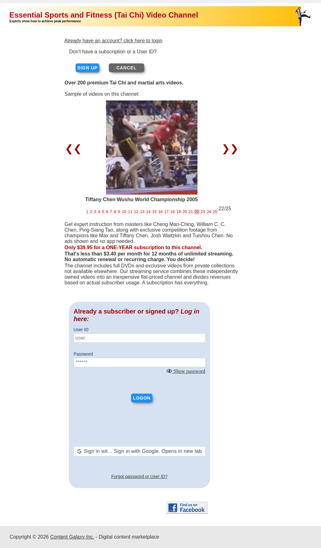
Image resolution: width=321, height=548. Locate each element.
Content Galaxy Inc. (72, 537)
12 (136, 212)
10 (124, 212)
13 (142, 212)
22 (197, 212)
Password (83, 354)
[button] (139, 451)
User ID (81, 329)
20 (184, 212)
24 (209, 212)
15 (154, 212)
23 (203, 212)
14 (148, 212)
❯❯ (229, 148)
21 (191, 212)
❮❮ (75, 148)
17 (166, 212)
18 (173, 212)
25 (215, 212)
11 (130, 212)
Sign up (87, 67)
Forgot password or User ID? (139, 476)
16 (160, 212)
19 (178, 212)
